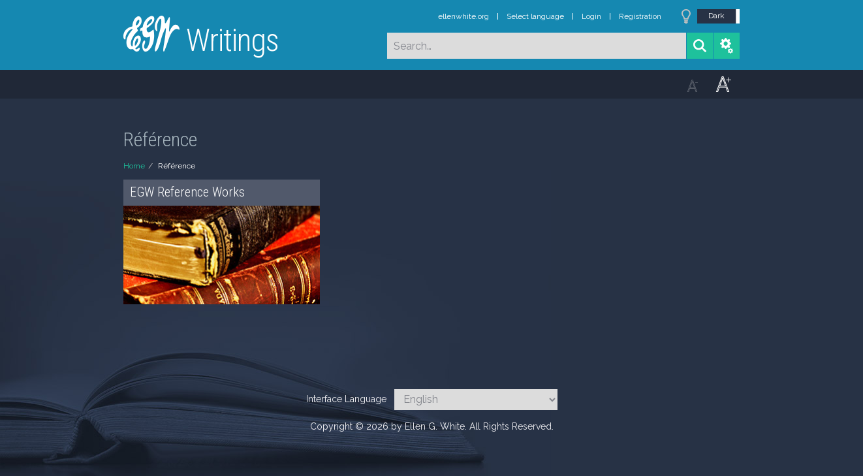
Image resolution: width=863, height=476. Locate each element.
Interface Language (346, 399)
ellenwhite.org (463, 16)
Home (134, 165)
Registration (640, 16)
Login (591, 16)
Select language (535, 16)
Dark (716, 15)
